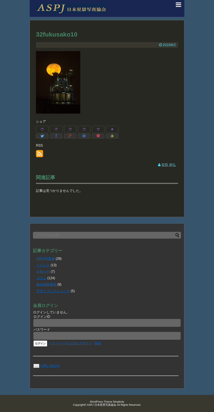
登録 (97, 343)
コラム (41, 278)
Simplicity (118, 401)
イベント (43, 265)
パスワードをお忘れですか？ (70, 343)
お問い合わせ (46, 365)
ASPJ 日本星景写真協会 (101, 404)
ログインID (41, 316)
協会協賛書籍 (46, 284)
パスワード (41, 329)
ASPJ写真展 (45, 258)
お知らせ (43, 271)
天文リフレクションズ (53, 291)
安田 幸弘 (168, 165)
